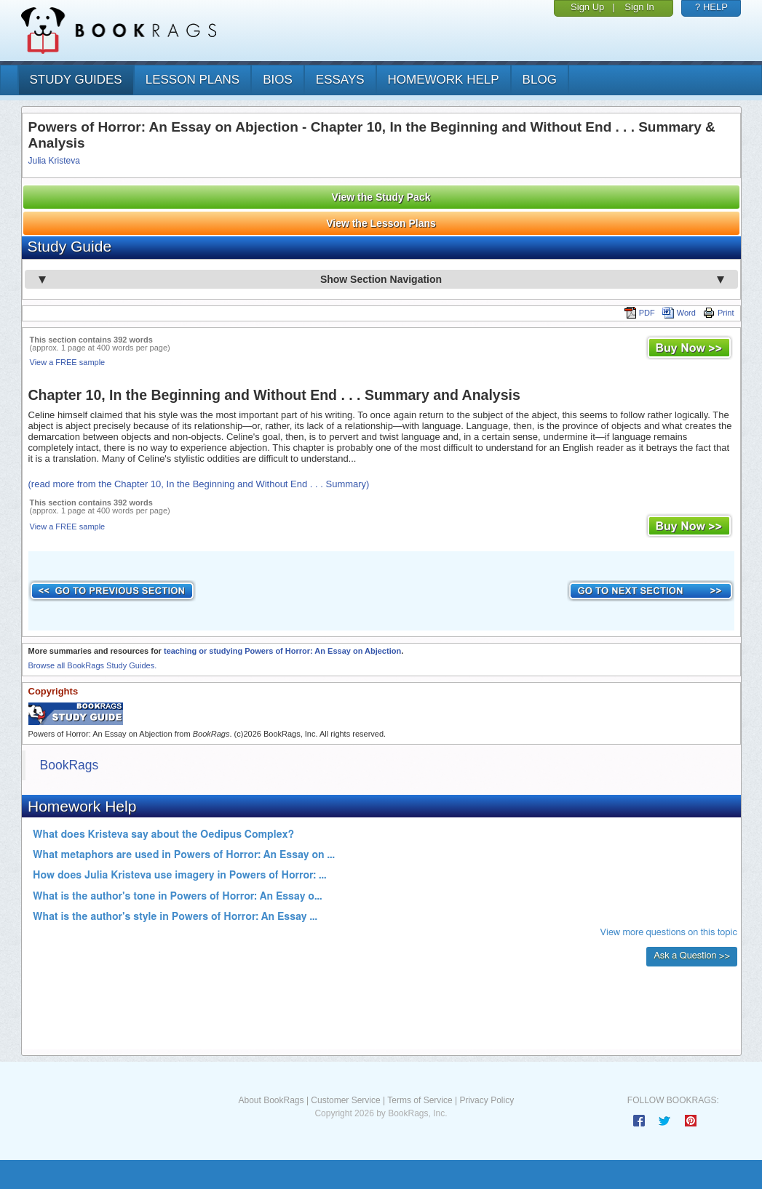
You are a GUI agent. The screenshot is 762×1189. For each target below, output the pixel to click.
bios (278, 80)
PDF (639, 312)
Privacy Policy (486, 1100)
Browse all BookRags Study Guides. (92, 665)
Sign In (639, 6)
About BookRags (270, 1100)
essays (340, 80)
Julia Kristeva (54, 161)
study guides (76, 80)
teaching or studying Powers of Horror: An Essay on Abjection (282, 650)
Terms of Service (419, 1100)
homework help (443, 80)
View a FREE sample (68, 362)
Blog (540, 80)
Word (679, 312)
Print (718, 312)
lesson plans (192, 80)
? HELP (711, 6)
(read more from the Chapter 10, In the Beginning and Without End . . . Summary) (199, 484)
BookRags (69, 765)
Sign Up (587, 6)
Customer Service (345, 1100)
